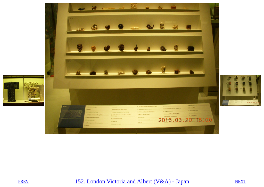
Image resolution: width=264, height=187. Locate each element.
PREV (23, 181)
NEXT (240, 181)
